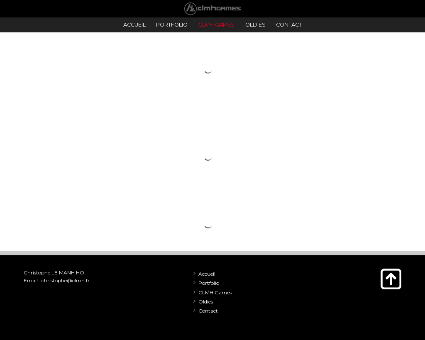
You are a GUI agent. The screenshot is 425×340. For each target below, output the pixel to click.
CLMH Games (215, 292)
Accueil (206, 274)
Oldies (205, 301)
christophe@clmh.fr (66, 280)
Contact (208, 311)
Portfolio (208, 283)
